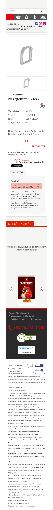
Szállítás (43, 17)
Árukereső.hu (26, 352)
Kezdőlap (12, 24)
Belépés (35, 17)
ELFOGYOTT (38, 146)
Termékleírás (17, 172)
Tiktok (44, 23)
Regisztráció (27, 17)
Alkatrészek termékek (31, 26)
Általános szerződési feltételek (21, 316)
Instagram (40, 23)
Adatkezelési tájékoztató (19, 313)
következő (42, 289)
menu (10, 17)
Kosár (18, 17)
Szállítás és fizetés (18, 319)
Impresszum (36, 319)
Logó (26, 4)
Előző (11, 289)
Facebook (36, 23)
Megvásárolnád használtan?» (31, 161)
